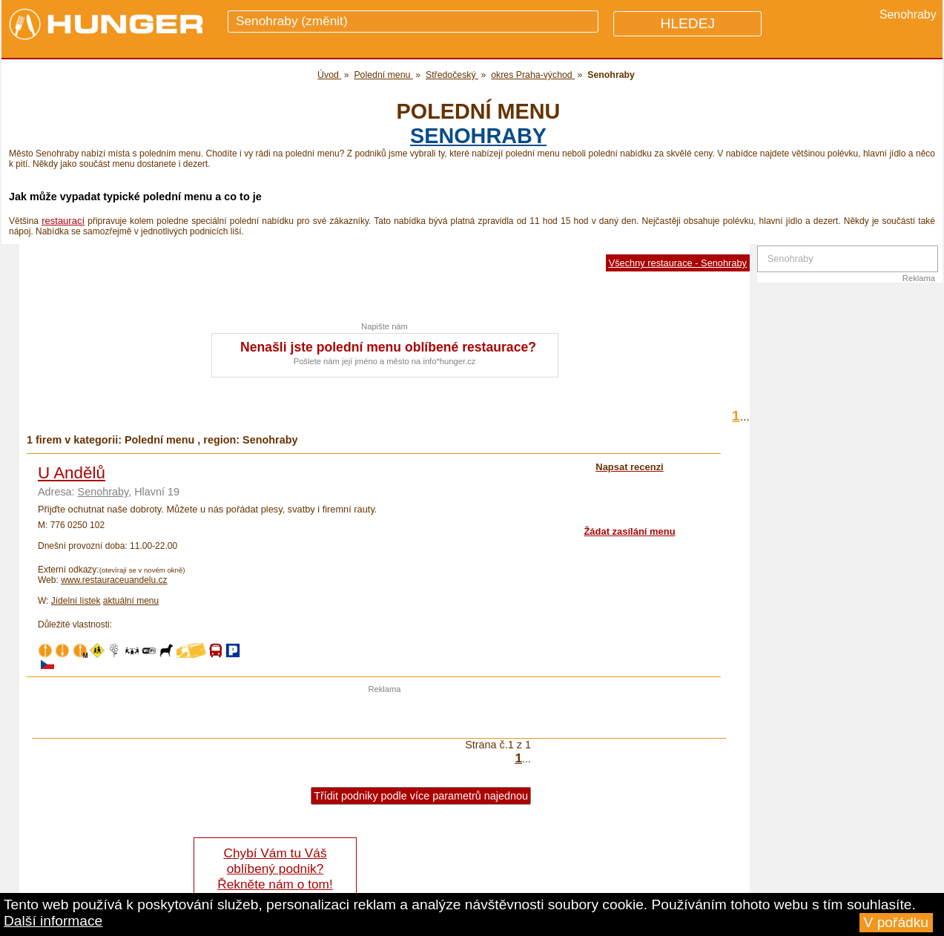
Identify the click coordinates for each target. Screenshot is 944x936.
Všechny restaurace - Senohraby (678, 262)
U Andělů (71, 473)
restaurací (63, 220)
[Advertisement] (384, 715)
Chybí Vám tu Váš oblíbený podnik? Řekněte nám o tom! (274, 868)
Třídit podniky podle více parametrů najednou (421, 796)
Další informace (53, 921)
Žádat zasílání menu (629, 531)
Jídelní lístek (76, 601)
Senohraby (478, 136)
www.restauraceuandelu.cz (114, 580)
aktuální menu (131, 601)
